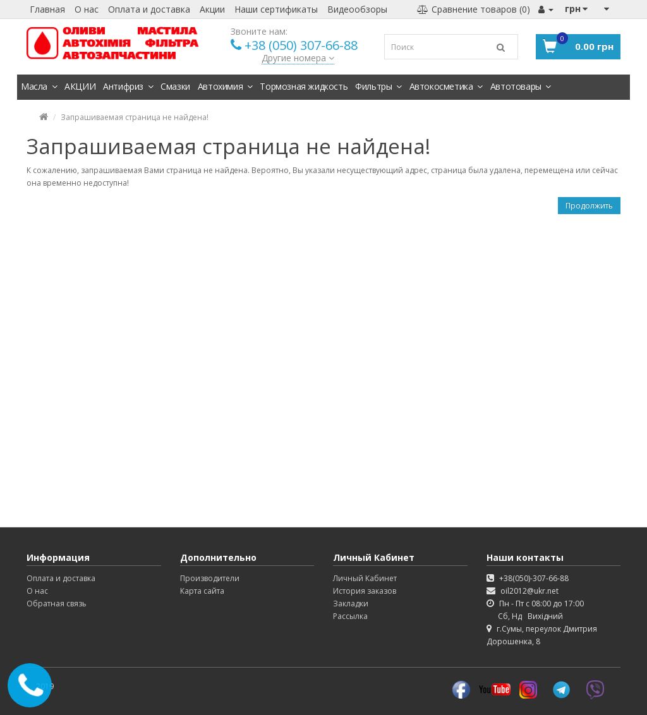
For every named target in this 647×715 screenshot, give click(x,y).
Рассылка (350, 616)
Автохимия (225, 86)
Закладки (350, 603)
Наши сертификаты (276, 9)
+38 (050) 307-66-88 (301, 45)
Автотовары (520, 86)
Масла (39, 86)
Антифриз (128, 86)
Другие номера (298, 58)
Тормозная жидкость (304, 86)
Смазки (175, 86)
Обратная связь (57, 603)
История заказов (364, 591)
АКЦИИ (79, 86)
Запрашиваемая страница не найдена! (135, 117)
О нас (87, 9)
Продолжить (589, 205)
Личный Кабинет (365, 578)
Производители (209, 578)
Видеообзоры (357, 9)
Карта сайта (202, 591)
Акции (212, 9)
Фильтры (378, 86)
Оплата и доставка (149, 9)
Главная (47, 9)
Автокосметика (446, 86)
